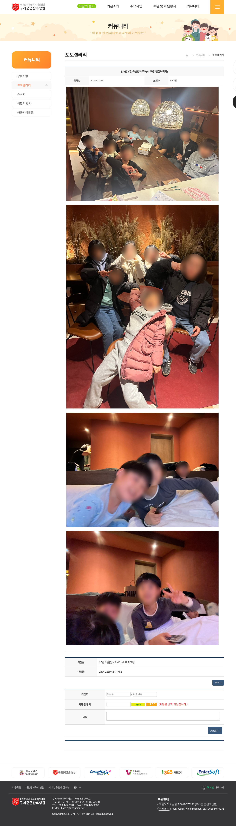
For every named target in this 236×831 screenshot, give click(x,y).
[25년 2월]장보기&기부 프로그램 (117, 662)
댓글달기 (215, 730)
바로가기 (215, 787)
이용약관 (16, 787)
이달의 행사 (24, 103)
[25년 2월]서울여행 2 (110, 671)
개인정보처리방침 (34, 787)
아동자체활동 (25, 112)
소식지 (21, 94)
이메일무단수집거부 (59, 787)
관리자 (77, 787)
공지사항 (22, 76)
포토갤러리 (24, 85)
